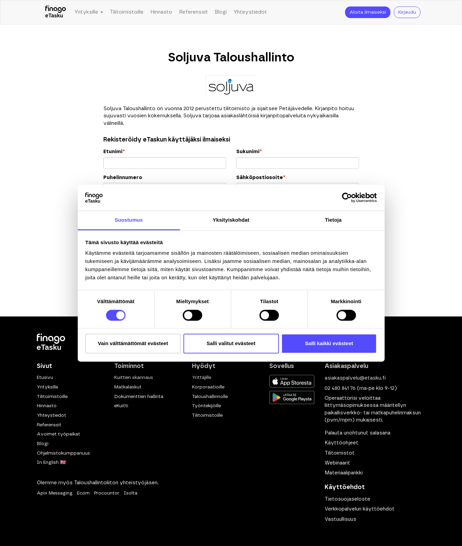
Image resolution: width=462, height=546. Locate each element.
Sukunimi (249, 151)
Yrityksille (47, 387)
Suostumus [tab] (129, 220)
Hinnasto (161, 12)
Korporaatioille (208, 387)
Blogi (221, 12)
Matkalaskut (127, 387)
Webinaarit (337, 463)
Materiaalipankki (344, 472)
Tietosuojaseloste (347, 499)
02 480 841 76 (340, 388)
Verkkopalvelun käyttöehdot (359, 509)
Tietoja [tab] (333, 220)
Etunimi (114, 151)
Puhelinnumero (122, 177)
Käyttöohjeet (341, 442)
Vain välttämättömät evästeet (133, 343)
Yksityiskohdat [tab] (231, 220)
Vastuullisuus (340, 519)
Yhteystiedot (250, 12)
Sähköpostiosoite (260, 177)
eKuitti (121, 405)
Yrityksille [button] (88, 12)
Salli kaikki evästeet (329, 343)
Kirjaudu (407, 12)
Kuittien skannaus (133, 377)
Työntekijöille (206, 405)
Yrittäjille (201, 377)
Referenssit (193, 12)
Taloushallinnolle (210, 396)
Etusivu (45, 377)
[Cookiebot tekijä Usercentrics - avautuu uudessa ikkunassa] (347, 197)
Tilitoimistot (340, 453)
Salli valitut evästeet (231, 343)
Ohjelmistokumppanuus (63, 453)
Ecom (83, 493)
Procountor (106, 493)
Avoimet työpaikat (58, 434)
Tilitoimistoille (127, 12)
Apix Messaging (55, 493)
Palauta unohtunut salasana (357, 433)
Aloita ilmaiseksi (367, 12)
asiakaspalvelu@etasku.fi (355, 378)
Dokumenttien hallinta (138, 396)
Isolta (130, 493)
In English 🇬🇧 (51, 462)
